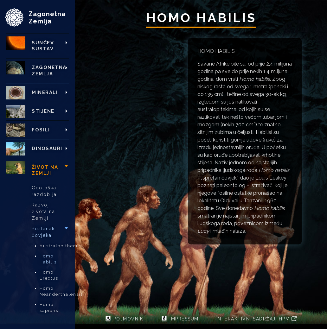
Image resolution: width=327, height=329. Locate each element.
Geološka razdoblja (44, 191)
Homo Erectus (49, 275)
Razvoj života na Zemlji (43, 211)
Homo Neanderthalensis (54, 291)
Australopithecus (54, 246)
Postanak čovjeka (43, 232)
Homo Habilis (48, 259)
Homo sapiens (49, 307)
